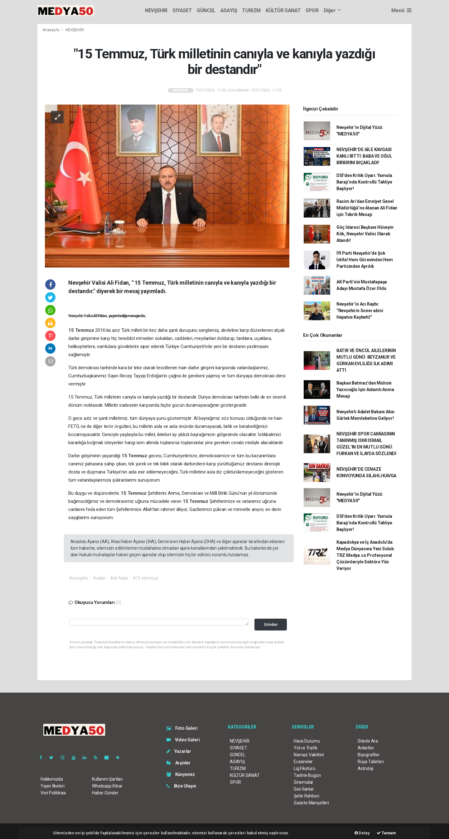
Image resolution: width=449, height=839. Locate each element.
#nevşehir (78, 578)
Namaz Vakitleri (309, 754)
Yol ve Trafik (305, 747)
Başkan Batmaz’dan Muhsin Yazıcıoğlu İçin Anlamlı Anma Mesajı (365, 389)
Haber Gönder (105, 792)
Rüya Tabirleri (371, 761)
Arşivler (179, 762)
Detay (362, 833)
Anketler (366, 747)
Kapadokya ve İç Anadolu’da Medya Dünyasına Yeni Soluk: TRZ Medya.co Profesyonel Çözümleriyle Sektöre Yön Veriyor (365, 555)
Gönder (271, 624)
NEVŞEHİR (156, 10)
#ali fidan (119, 578)
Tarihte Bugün (307, 775)
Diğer (330, 10)
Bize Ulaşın (181, 785)
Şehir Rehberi (306, 795)
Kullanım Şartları (107, 779)
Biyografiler (369, 754)
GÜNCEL (206, 10)
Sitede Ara (368, 740)
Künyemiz (181, 774)
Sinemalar (303, 782)
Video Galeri (183, 739)
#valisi (99, 578)
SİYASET (182, 10)
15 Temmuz (81, 330)
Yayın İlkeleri (52, 785)
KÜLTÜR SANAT (283, 10)
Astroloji (365, 768)
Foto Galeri (182, 728)
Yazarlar (179, 751)
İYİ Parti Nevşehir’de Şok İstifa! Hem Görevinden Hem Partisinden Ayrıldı (364, 260)
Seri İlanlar (304, 789)
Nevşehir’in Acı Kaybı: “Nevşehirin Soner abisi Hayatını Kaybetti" (359, 311)
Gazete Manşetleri (311, 802)
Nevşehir (76, 315)
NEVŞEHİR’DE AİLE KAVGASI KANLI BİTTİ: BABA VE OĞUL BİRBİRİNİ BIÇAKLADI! (364, 156)
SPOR (312, 10)
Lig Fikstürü (304, 768)
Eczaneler (303, 761)
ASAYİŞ (228, 10)
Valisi (88, 315)
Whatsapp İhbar (107, 785)
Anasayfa (51, 29)
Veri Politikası (53, 792)
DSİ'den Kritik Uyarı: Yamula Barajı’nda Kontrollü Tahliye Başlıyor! (364, 182)
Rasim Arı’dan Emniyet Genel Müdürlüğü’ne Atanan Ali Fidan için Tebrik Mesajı (366, 208)
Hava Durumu (307, 740)
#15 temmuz (145, 578)
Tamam (386, 833)
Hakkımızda (52, 779)
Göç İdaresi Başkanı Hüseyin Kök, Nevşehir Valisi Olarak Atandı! (364, 234)
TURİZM (251, 10)
